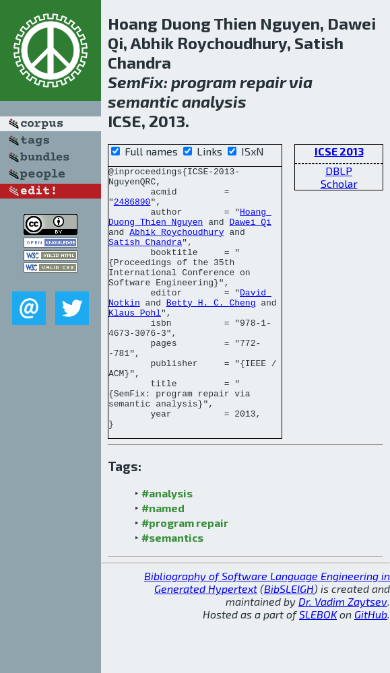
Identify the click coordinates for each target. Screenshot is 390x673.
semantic (143, 101)
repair (263, 82)
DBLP (338, 170)
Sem (124, 82)
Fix (152, 82)
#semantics (172, 589)
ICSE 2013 (339, 151)
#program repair (184, 575)
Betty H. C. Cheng (211, 330)
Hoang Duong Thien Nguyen (189, 227)
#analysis (167, 545)
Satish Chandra (145, 258)
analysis (214, 101)
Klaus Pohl (134, 342)
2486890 (132, 209)
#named (163, 560)
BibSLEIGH (289, 641)
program (203, 82)
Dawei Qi (250, 233)
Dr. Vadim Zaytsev (342, 653)
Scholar (339, 183)
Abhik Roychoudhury (176, 246)
